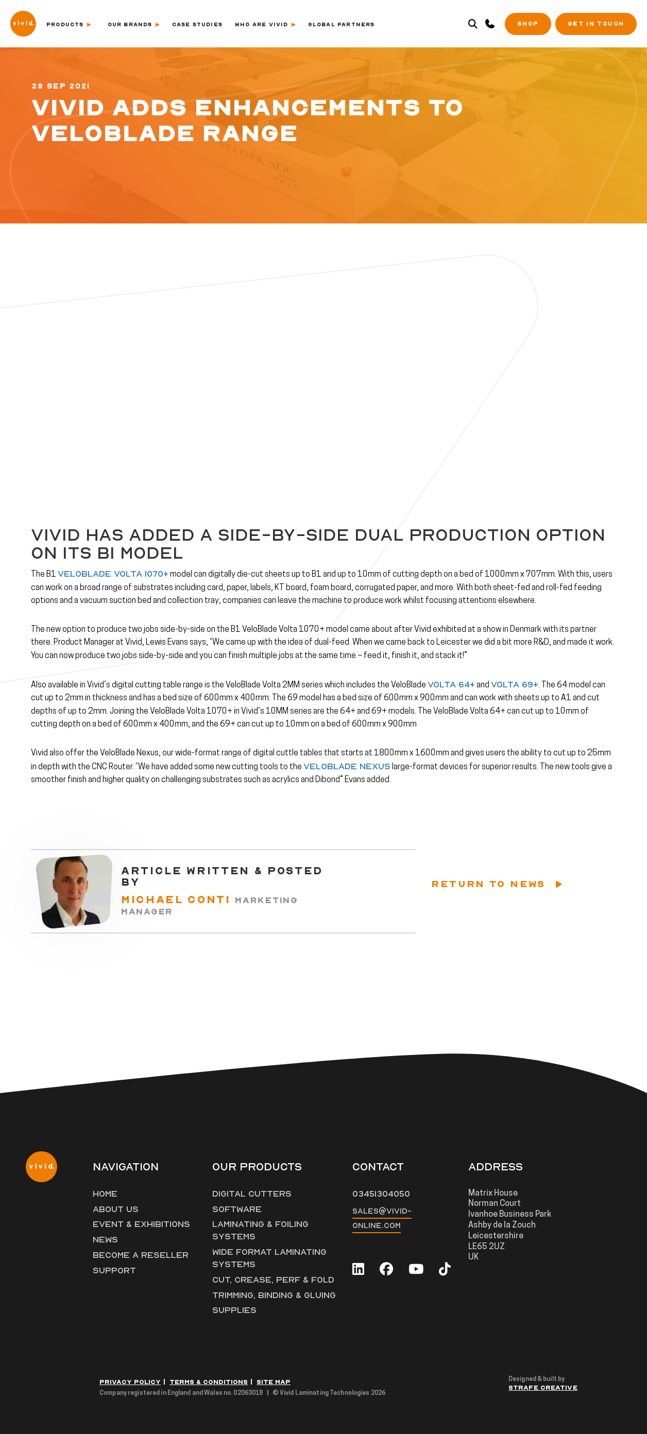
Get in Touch (596, 24)
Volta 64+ (451, 684)
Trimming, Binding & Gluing (274, 1295)
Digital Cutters (252, 1194)
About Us (116, 1209)
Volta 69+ (514, 684)
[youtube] (415, 1269)
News (105, 1240)
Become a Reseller (141, 1255)
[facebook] (386, 1269)
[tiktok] (445, 1269)
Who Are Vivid (265, 24)
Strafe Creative (542, 1387)
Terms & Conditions (208, 1382)
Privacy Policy (130, 1382)
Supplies (234, 1310)
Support (114, 1270)
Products (68, 24)
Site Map (274, 1382)
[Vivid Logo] (23, 22)
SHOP (527, 24)
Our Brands (134, 24)
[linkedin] (358, 1269)
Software (237, 1209)
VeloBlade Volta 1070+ (113, 574)
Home (105, 1194)
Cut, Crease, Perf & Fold (273, 1280)
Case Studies (197, 24)
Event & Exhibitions (141, 1224)
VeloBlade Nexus (346, 766)
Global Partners (341, 24)
